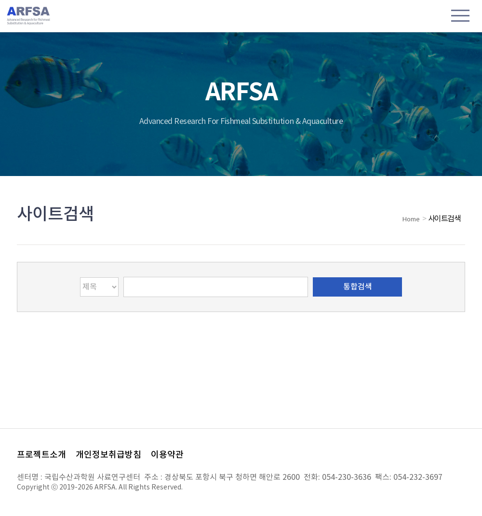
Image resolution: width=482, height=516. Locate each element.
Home (411, 219)
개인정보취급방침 (108, 455)
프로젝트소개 (41, 455)
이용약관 (167, 455)
